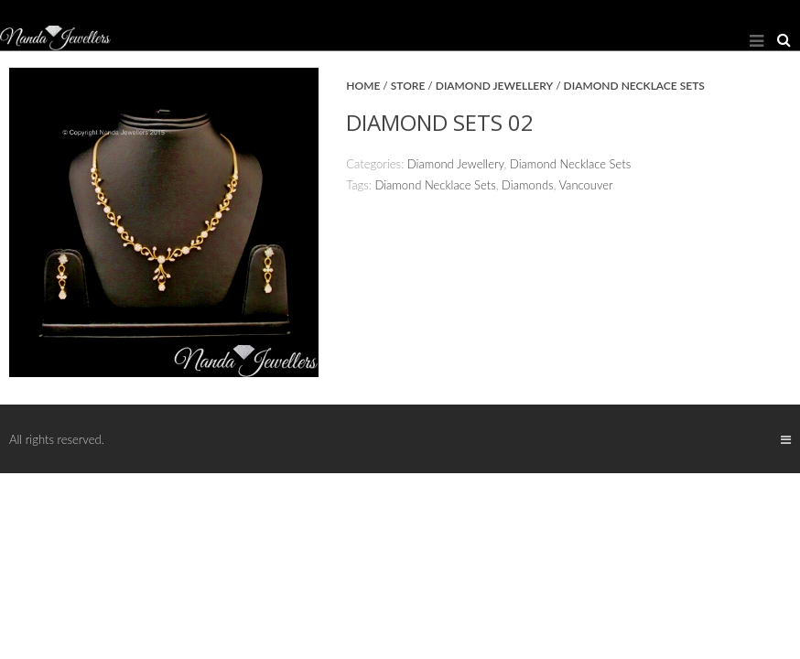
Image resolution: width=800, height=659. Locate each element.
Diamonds (527, 185)
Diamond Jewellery (494, 85)
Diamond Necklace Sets (634, 85)
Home (363, 85)
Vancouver (586, 185)
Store (408, 85)
